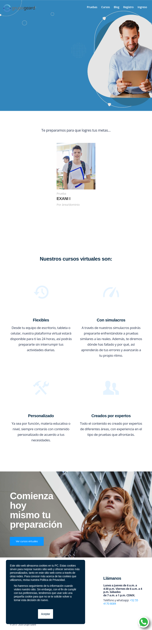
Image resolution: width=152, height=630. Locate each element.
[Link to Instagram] (133, 625)
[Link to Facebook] (121, 625)
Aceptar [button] (45, 614)
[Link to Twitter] (127, 625)
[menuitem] (92, 7)
